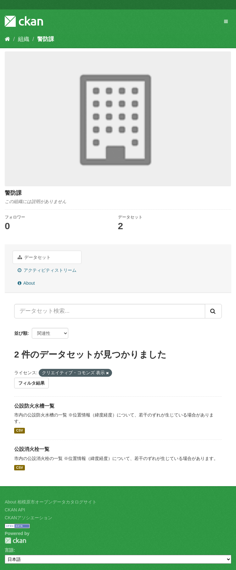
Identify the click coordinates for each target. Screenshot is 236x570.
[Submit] (213, 311)
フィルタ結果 (31, 383)
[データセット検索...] (109, 311)
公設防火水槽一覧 (34, 406)
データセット (34, 257)
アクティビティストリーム (47, 270)
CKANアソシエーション (28, 517)
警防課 (45, 39)
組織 (23, 39)
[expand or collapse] (226, 21)
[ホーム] (7, 39)
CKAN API (15, 509)
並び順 (20, 333)
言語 (9, 550)
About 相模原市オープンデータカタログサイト (51, 501)
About (26, 283)
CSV (19, 430)
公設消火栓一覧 (31, 449)
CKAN (15, 540)
